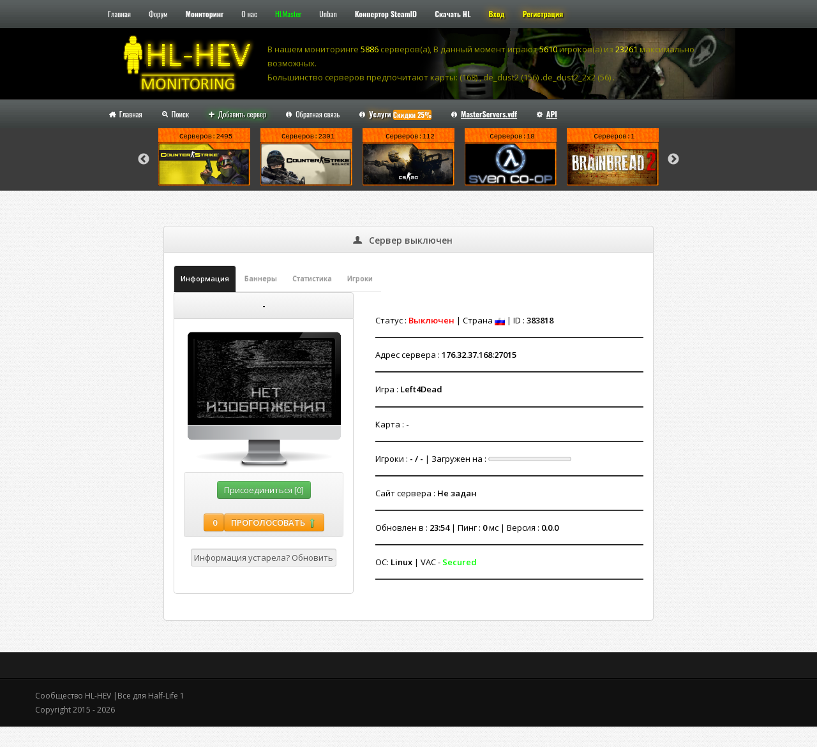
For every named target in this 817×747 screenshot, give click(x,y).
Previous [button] (143, 159)
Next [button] (673, 159)
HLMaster (288, 13)
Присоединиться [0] (264, 490)
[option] (204, 159)
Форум (158, 13)
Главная (119, 13)
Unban (327, 13)
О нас (249, 13)
